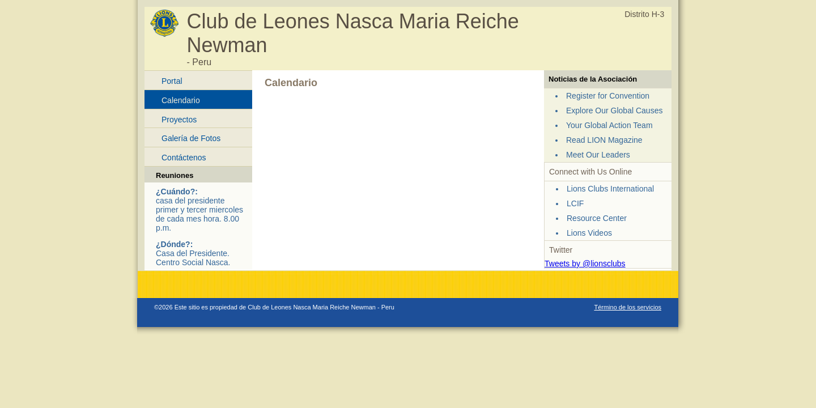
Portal (172, 81)
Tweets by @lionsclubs (585, 263)
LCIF (575, 203)
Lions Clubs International (610, 188)
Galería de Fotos (191, 138)
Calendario (181, 100)
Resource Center (597, 218)
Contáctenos (184, 157)
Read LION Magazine (604, 139)
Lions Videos (589, 232)
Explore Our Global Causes (614, 110)
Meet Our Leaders (598, 154)
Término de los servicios (627, 307)
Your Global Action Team (609, 125)
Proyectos (179, 119)
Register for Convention (607, 95)
